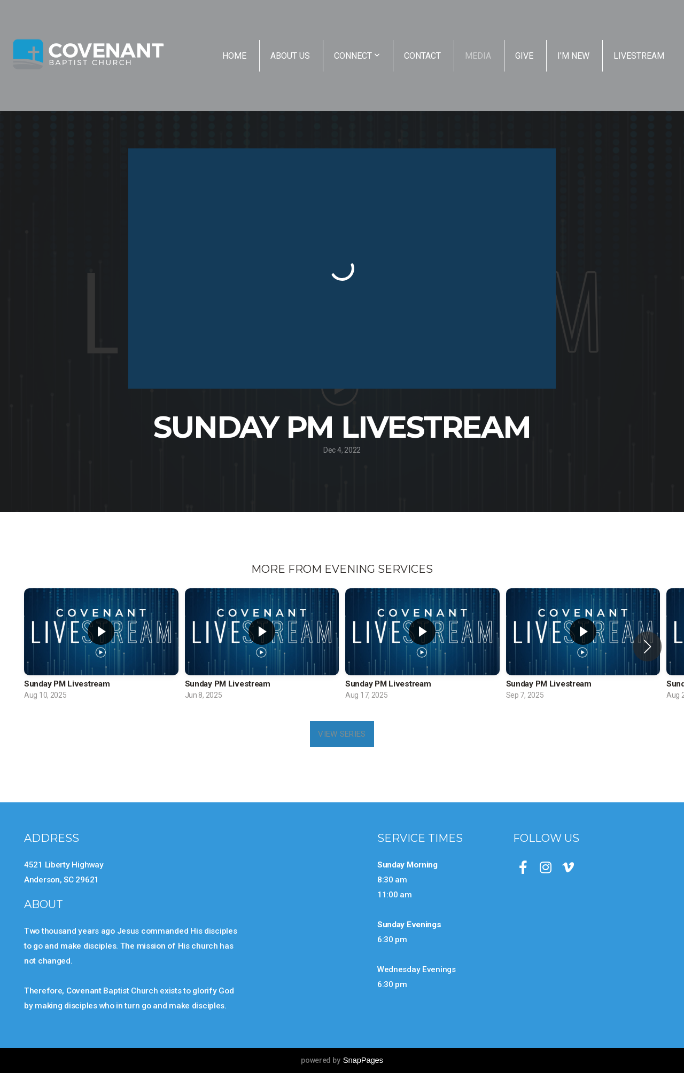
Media (478, 56)
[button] (647, 646)
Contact (422, 56)
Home (234, 56)
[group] (101, 646)
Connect (357, 56)
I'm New (573, 56)
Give (524, 56)
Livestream (638, 56)
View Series (342, 734)
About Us (290, 56)
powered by (342, 1060)
